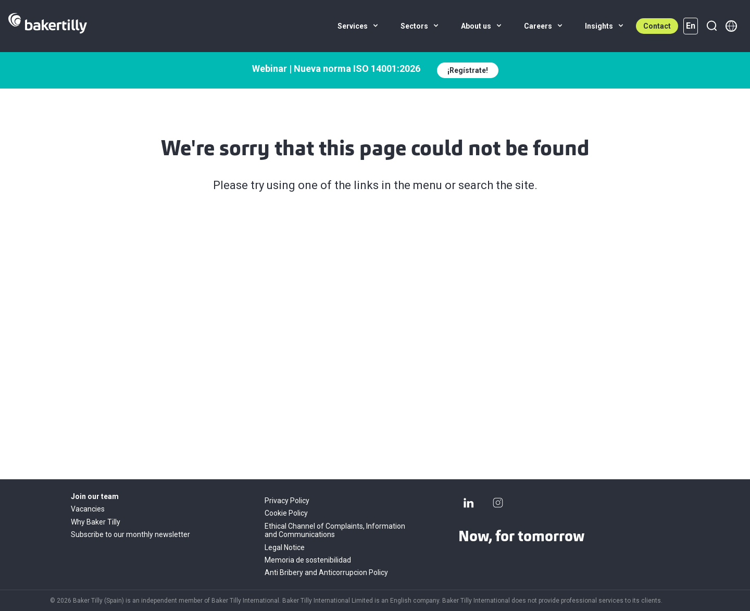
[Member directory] (731, 26)
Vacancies (88, 509)
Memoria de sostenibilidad (308, 560)
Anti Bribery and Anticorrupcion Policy (326, 572)
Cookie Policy (286, 513)
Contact (657, 26)
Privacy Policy (287, 500)
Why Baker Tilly (95, 522)
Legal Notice (285, 547)
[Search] (711, 26)
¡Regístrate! (467, 70)
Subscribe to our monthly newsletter (130, 534)
